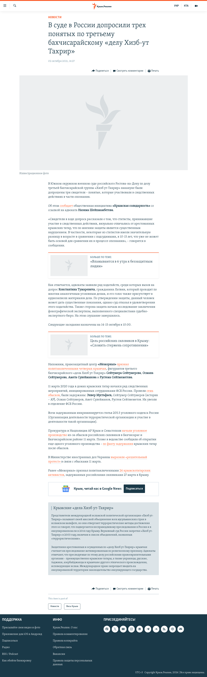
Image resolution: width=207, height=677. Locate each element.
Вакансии (59, 653)
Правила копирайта (65, 640)
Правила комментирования (70, 633)
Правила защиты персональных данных (72, 662)
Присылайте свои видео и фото (21, 627)
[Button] (100, 71)
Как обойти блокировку (16, 660)
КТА (186, 6)
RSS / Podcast (10, 653)
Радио (6, 646)
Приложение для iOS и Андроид (22, 633)
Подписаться (134, 488)
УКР (176, 6)
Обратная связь (62, 646)
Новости (54, 17)
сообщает (66, 206)
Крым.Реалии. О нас (65, 627)
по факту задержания (118, 444)
